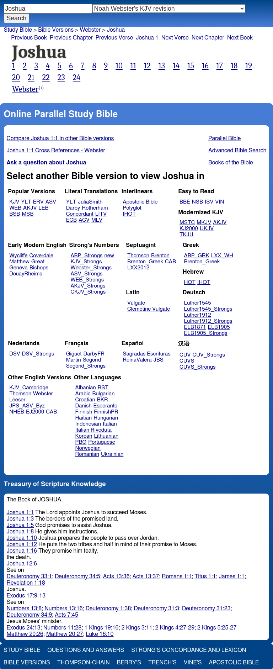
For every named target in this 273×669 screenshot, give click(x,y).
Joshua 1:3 (20, 519)
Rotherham (95, 208)
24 (77, 77)
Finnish (83, 412)
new (109, 255)
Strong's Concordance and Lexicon (188, 650)
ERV (38, 202)
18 (234, 65)
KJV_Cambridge (28, 387)
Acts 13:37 (146, 576)
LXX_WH (222, 255)
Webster (90, 30)
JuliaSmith (90, 202)
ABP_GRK (196, 255)
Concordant (79, 214)
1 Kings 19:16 (101, 628)
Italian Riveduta (93, 430)
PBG (81, 442)
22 (46, 77)
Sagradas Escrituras (146, 354)
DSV (14, 354)
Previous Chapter (71, 38)
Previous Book (29, 38)
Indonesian (88, 424)
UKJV (207, 228)
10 (119, 65)
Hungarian (105, 418)
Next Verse (175, 38)
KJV (14, 202)
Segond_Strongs (86, 366)
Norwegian (88, 448)
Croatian (85, 399)
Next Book (240, 38)
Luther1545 (197, 303)
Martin (73, 360)
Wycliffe (18, 255)
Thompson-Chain (83, 662)
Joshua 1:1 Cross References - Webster (56, 150)
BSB (14, 214)
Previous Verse (114, 38)
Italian (110, 424)
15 (190, 65)
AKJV (30, 208)
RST (103, 387)
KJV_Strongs (86, 261)
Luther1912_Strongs (208, 321)
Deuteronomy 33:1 (29, 576)
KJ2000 (189, 228)
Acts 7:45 (66, 615)
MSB (27, 214)
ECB (71, 220)
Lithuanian (106, 436)
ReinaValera (137, 360)
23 (61, 77)
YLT (26, 202)
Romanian (87, 454)
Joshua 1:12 (22, 544)
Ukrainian (112, 454)
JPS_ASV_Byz (27, 406)
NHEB (16, 412)
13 (162, 65)
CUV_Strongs (208, 355)
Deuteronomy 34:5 (77, 576)
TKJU (186, 234)
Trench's (162, 662)
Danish (83, 406)
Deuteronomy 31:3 (156, 608)
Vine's (193, 662)
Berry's (129, 662)
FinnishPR (106, 412)
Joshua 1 (147, 38)
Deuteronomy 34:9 (29, 615)
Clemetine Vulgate (148, 309)
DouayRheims (25, 273)
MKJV (204, 222)
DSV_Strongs (38, 354)
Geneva (18, 267)
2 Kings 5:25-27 (216, 628)
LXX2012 (138, 267)
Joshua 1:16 (22, 551)
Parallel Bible (224, 138)
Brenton (160, 255)
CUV (185, 355)
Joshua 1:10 (22, 538)
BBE (185, 202)
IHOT (129, 214)
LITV (101, 214)
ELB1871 (195, 327)
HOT (190, 282)
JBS (159, 360)
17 (219, 65)
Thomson (138, 255)
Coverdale (42, 255)
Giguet (74, 354)
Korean (83, 436)
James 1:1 (232, 576)
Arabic (83, 393)
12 (147, 65)
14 (176, 65)
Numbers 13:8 (24, 608)
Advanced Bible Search (237, 150)
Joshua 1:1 (20, 512)
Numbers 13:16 (63, 608)
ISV (209, 202)
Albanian (85, 387)
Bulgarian (103, 393)
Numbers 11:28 (62, 628)
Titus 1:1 (205, 576)
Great (37, 261)
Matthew (19, 261)
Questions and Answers (85, 650)
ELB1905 (219, 327)
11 (133, 65)
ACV (84, 220)
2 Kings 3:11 (137, 628)
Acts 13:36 (116, 576)
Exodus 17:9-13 (26, 596)
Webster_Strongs (91, 267)
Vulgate (136, 303)
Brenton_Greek (145, 261)
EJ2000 (35, 412)
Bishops (39, 267)
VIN (219, 202)
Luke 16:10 (99, 634)
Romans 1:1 (177, 576)
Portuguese (101, 442)
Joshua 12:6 (22, 564)
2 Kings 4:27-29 (174, 628)
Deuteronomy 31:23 (206, 608)
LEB (43, 208)
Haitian (83, 418)
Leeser (17, 399)
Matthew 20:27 (64, 634)
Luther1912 (197, 315)
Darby (73, 208)
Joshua (116, 30)
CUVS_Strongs (198, 367)
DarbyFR (94, 354)
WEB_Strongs (87, 280)
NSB (197, 202)
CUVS (187, 361)
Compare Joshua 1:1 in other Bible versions (60, 138)
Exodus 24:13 (24, 628)
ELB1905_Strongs (206, 333)
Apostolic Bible (234, 662)
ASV (51, 202)
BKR (102, 399)
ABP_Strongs (86, 255)
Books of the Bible (230, 162)
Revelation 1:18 (26, 583)
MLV (96, 220)
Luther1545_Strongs (208, 309)
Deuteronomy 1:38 (108, 608)
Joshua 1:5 (20, 525)
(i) (41, 88)
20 (16, 77)
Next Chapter (208, 38)
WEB (15, 208)
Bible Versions (56, 30)
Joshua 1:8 (20, 531)
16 (205, 65)
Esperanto (105, 406)
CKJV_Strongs (88, 292)
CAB (170, 261)
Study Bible (18, 30)
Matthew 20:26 (25, 634)
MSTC (187, 222)
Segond (92, 360)
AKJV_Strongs (87, 286)
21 (31, 77)
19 (248, 65)
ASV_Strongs (86, 273)
